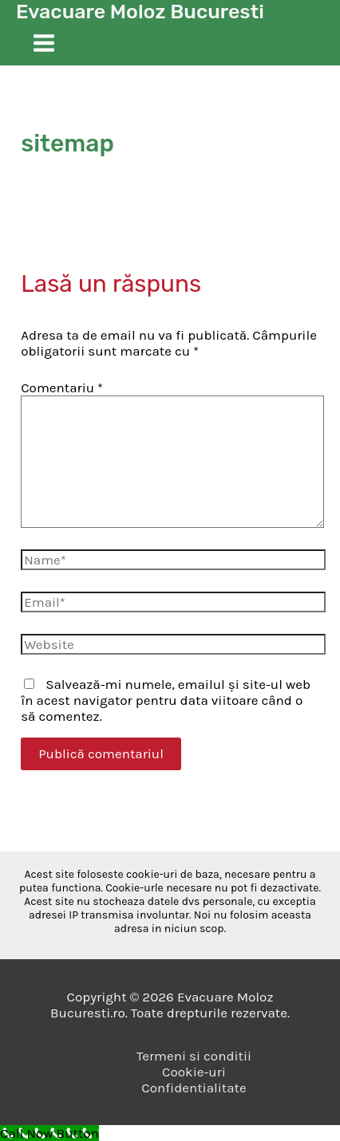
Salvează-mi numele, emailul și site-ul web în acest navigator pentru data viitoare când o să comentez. (165, 700)
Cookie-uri (194, 1072)
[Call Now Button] (49, 1133)
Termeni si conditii (193, 1056)
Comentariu (62, 387)
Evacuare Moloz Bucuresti (140, 11)
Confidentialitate (193, 1088)
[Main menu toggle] (44, 44)
